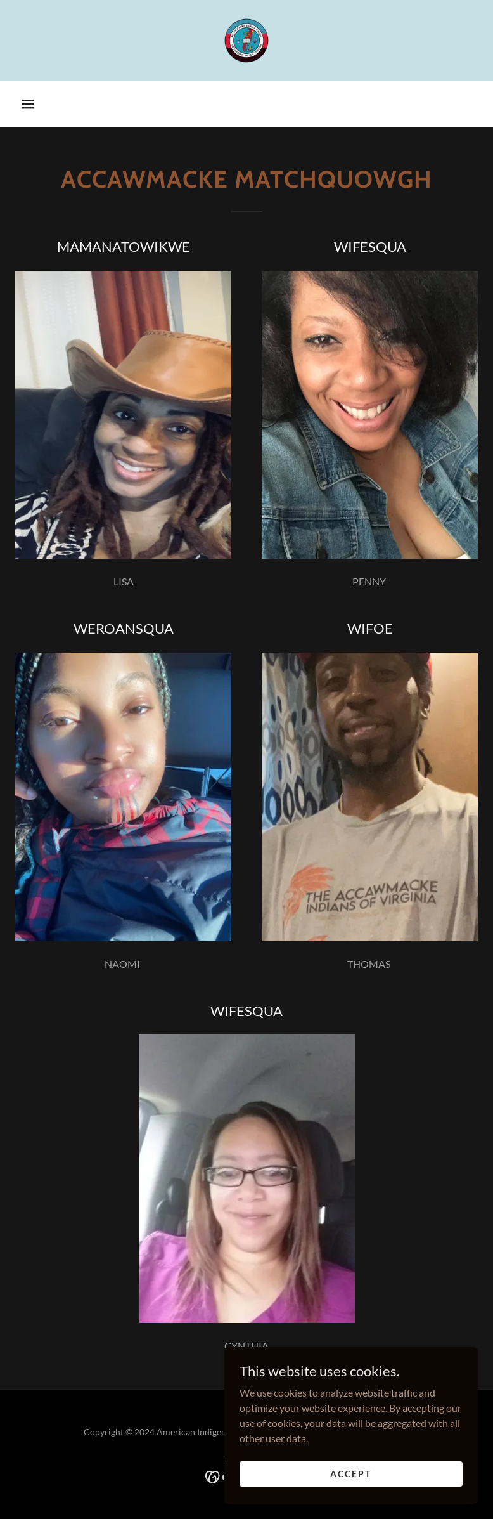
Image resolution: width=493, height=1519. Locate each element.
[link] (246, 40)
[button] (28, 104)
